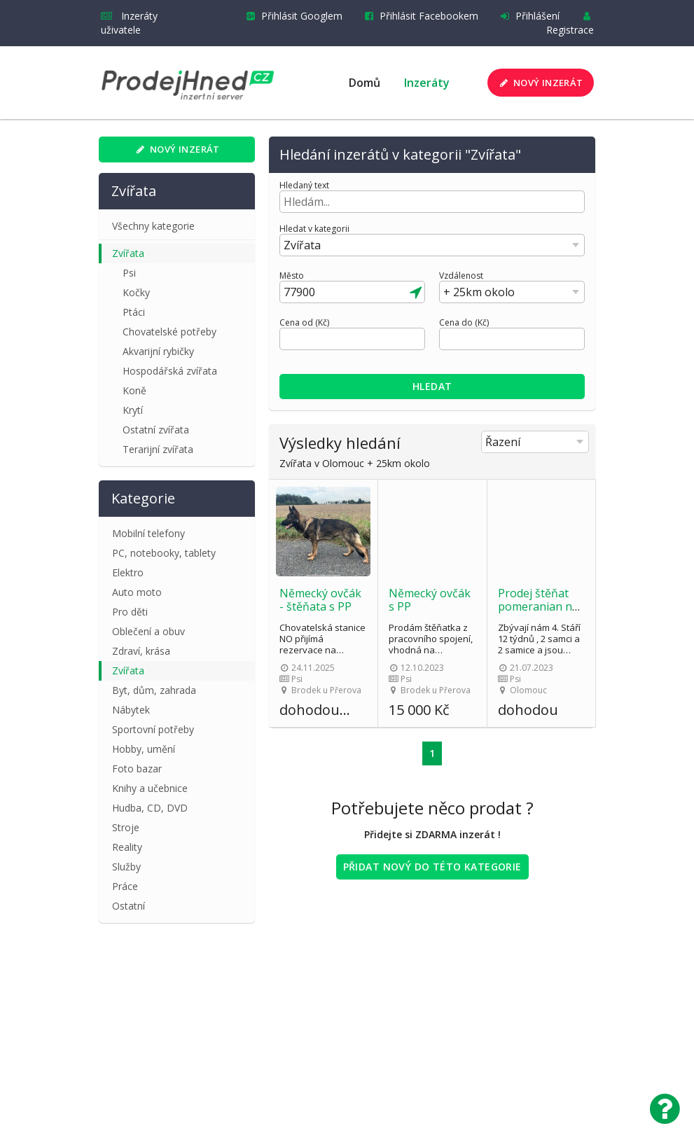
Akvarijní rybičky (158, 351)
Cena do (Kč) (464, 322)
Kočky (136, 292)
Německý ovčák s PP (430, 599)
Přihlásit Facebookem (418, 15)
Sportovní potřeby (153, 729)
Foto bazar (137, 768)
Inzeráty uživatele (129, 22)
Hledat (432, 386)
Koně (134, 390)
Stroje (125, 827)
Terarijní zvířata (158, 449)
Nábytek (131, 709)
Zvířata (128, 253)
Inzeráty (427, 82)
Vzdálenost (461, 275)
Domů (364, 82)
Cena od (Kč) (304, 322)
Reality (127, 847)
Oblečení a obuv (148, 631)
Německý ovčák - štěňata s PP (320, 599)
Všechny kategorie (153, 225)
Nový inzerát (540, 82)
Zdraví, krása (141, 651)
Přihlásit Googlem (291, 15)
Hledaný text (304, 185)
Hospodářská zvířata (170, 370)
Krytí (133, 410)
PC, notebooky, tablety (164, 552)
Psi (129, 272)
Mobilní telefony (148, 533)
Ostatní (128, 905)
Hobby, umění (143, 749)
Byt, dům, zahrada (154, 690)
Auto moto (137, 592)
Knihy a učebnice (150, 788)
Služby (126, 866)
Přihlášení (527, 15)
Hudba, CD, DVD (150, 807)
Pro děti (130, 611)
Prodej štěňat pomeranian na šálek (538, 606)
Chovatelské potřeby (169, 331)
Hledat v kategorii (314, 229)
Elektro (128, 572)
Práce (125, 886)
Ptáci (134, 312)
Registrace (570, 23)
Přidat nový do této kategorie (432, 866)
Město (291, 275)
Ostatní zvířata (156, 429)
